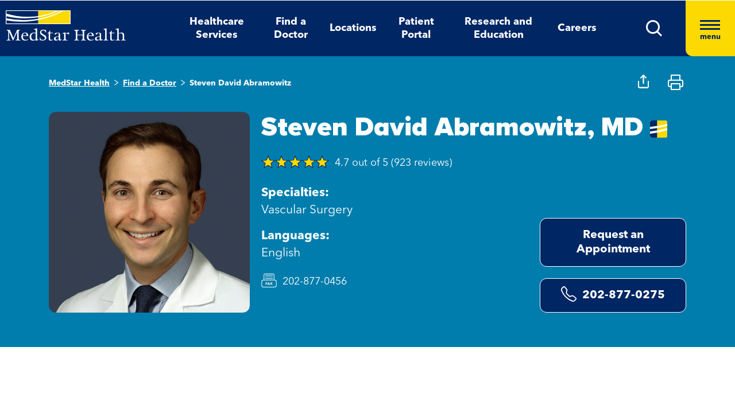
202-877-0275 (613, 294)
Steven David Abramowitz (240, 83)
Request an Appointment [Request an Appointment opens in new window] (613, 242)
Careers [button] (577, 28)
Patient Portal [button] (416, 28)
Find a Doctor (149, 83)
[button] (654, 28)
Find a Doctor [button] (291, 28)
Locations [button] (353, 28)
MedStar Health (79, 83)
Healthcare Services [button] (216, 28)
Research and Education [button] (498, 28)
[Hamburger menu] (710, 28)
